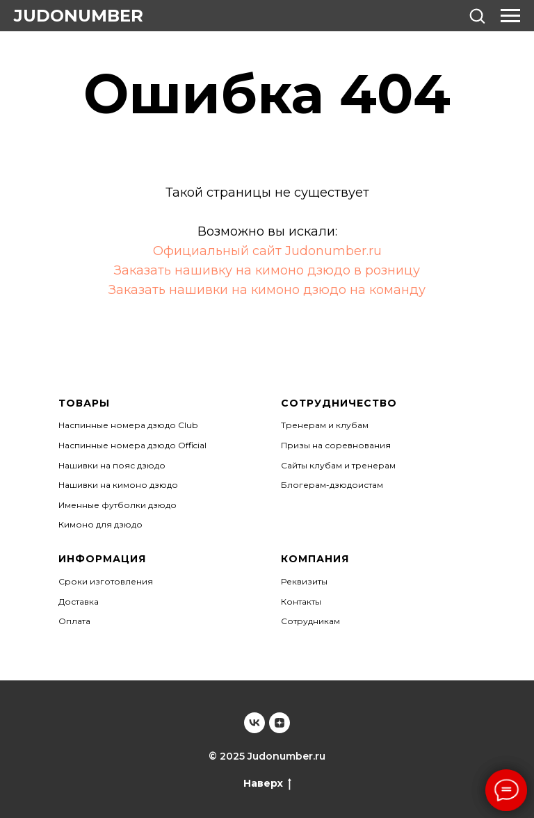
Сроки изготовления (105, 581)
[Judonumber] (254, 722)
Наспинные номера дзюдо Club (127, 425)
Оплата (74, 621)
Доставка (78, 601)
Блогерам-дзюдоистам (332, 485)
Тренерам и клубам (325, 425)
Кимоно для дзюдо (100, 524)
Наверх (267, 783)
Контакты (301, 601)
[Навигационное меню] (510, 16)
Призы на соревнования (336, 445)
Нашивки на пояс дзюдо (111, 465)
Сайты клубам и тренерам (338, 465)
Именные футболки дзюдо (117, 505)
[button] (477, 15)
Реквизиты (304, 581)
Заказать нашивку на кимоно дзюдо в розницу (267, 270)
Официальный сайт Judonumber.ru (267, 251)
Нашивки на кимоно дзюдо (118, 485)
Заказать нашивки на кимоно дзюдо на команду (267, 289)
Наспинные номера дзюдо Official (132, 445)
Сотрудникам (310, 621)
